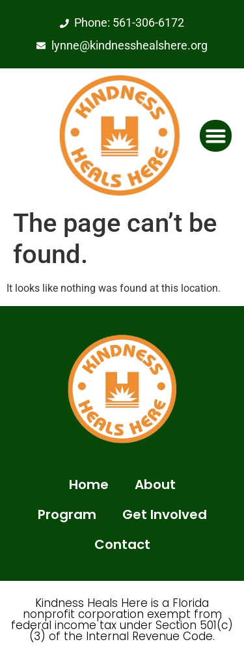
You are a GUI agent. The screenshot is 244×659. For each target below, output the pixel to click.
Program (67, 514)
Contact (122, 544)
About (155, 484)
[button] (216, 136)
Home (89, 484)
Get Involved (164, 514)
